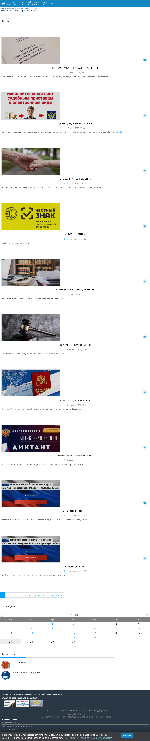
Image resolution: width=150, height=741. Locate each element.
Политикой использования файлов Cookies (90, 737)
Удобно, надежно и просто (75, 123)
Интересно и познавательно (75, 455)
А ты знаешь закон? (75, 511)
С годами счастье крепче (75, 178)
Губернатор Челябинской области (16, 726)
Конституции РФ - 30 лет (75, 400)
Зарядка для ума (75, 566)
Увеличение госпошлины (75, 344)
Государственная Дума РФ (12, 722)
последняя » (56, 594)
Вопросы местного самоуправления (75, 68)
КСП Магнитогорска (10, 729)
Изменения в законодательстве (75, 289)
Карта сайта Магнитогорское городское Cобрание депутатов (76, 710)
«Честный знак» (75, 234)
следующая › (40, 594)
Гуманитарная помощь (23, 662)
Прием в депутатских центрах (26, 672)
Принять (127, 735)
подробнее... (120, 132)
